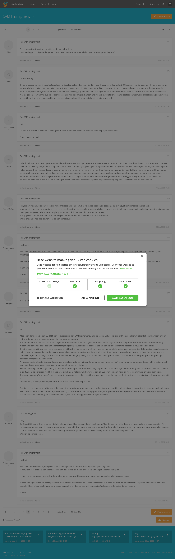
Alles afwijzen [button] (89, 297)
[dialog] (87, 279)
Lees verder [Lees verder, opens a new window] (126, 268)
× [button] (142, 256)
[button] (87, 273)
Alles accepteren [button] (122, 297)
